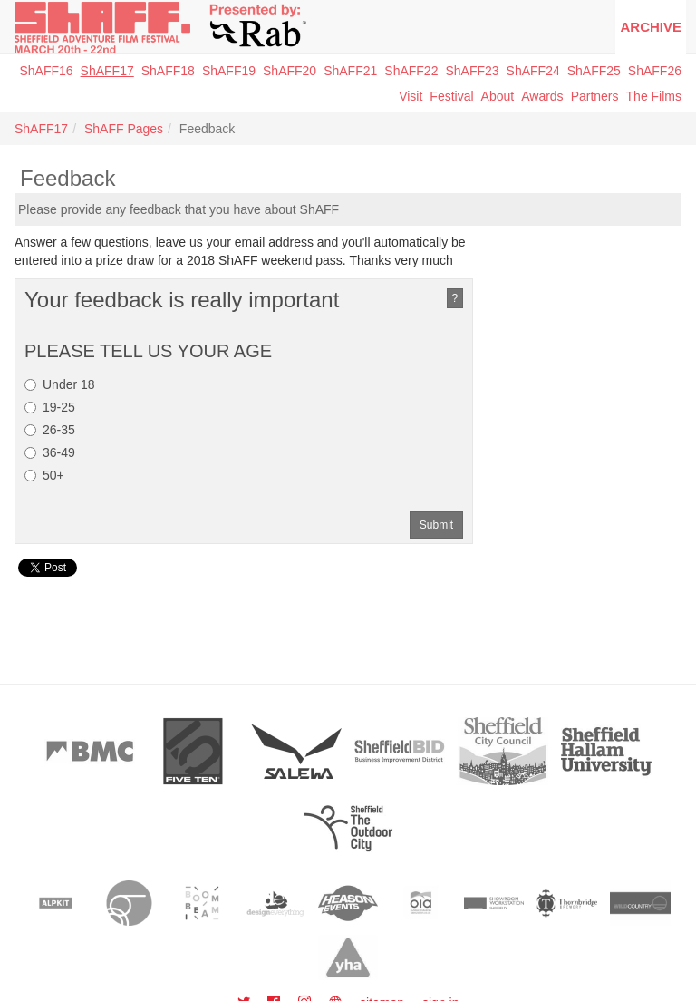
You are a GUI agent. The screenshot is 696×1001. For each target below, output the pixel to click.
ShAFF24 (533, 70)
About (498, 96)
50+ (44, 475)
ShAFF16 (45, 70)
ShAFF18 (168, 70)
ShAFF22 (411, 70)
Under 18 (59, 384)
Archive (651, 26)
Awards (542, 96)
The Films (654, 96)
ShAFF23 (471, 70)
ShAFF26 (655, 70)
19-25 (49, 407)
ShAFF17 (107, 70)
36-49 (49, 452)
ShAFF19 (229, 70)
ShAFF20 (289, 70)
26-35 (49, 430)
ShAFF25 (594, 70)
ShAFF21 (350, 70)
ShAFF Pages (123, 128)
